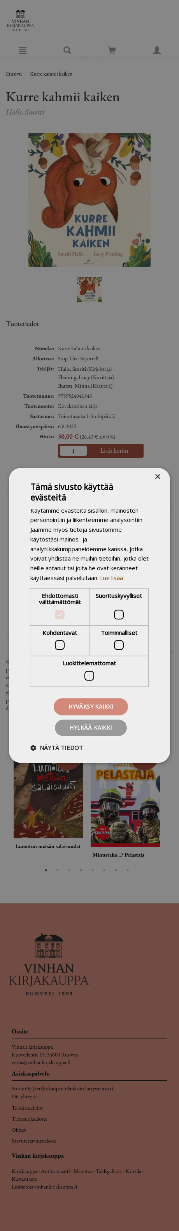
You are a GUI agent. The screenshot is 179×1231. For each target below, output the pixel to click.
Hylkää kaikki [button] (91, 728)
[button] (56, 747)
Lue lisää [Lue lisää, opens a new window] (111, 578)
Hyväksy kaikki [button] (90, 706)
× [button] (157, 477)
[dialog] (89, 615)
